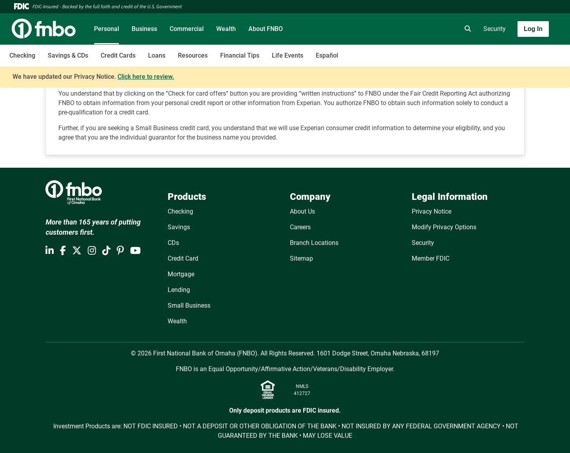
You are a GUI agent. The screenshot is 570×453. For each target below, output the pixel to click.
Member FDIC (430, 258)
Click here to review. (146, 76)
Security (494, 29)
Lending (179, 290)
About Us (302, 211)
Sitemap (301, 258)
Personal (106, 29)
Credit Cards (118, 55)
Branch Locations (314, 242)
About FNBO (265, 29)
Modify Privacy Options (444, 227)
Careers (300, 227)
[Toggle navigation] (508, 51)
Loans (156, 55)
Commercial (187, 29)
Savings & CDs (68, 55)
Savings (179, 227)
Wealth (226, 29)
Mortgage (181, 274)
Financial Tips (239, 55)
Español (327, 55)
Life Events (287, 55)
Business (144, 29)
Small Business (189, 305)
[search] (466, 29)
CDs (173, 242)
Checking (22, 55)
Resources (193, 55)
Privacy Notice (431, 211)
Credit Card (183, 258)
